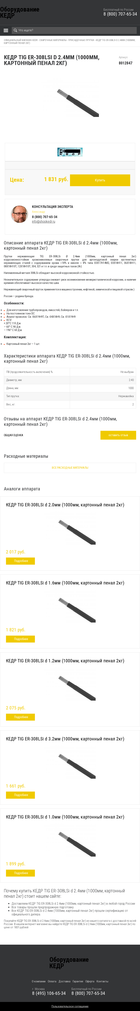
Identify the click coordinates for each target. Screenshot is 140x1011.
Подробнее (21, 561)
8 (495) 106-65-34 (49, 993)
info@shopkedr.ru (43, 221)
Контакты (102, 981)
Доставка (64, 981)
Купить (100, 180)
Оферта (89, 981)
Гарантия (78, 981)
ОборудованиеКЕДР (19, 12)
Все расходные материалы (70, 467)
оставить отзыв (118, 435)
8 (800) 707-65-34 (120, 14)
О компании (39, 981)
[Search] (74, 30)
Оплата (52, 981)
